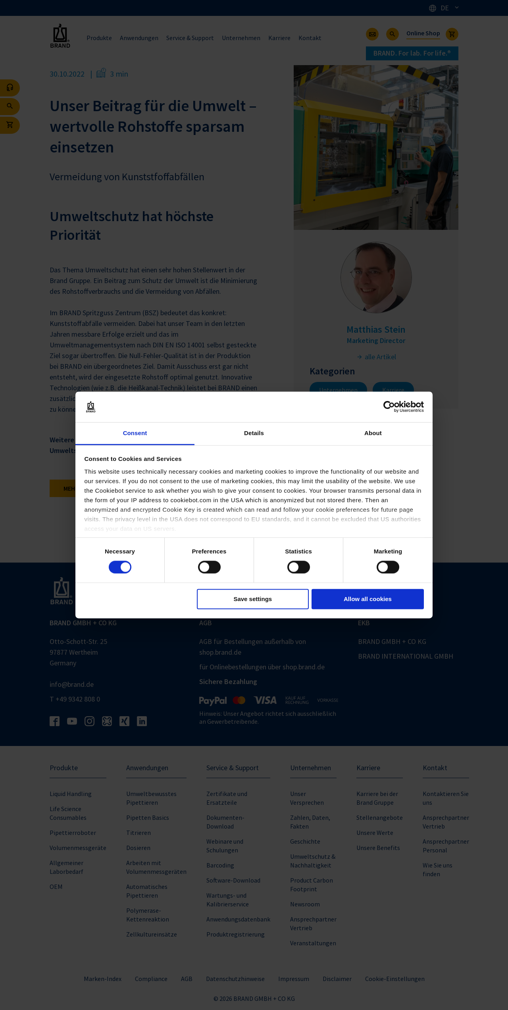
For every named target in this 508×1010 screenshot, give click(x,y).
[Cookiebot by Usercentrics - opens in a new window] (389, 407)
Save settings (252, 599)
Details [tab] (254, 433)
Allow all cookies (368, 599)
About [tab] (373, 433)
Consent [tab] (135, 433)
